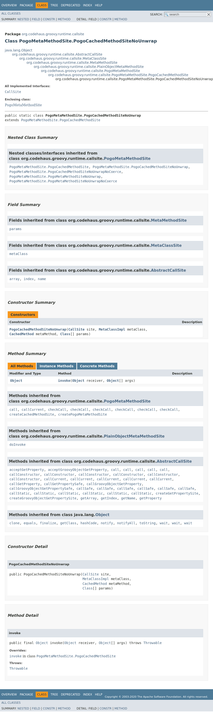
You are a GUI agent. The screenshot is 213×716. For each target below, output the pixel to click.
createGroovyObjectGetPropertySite (42, 498)
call (13, 409)
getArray (88, 498)
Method (64, 19)
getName (128, 498)
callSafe (84, 488)
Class (65, 334)
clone (14, 523)
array (14, 279)
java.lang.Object (18, 50)
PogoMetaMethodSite (23, 105)
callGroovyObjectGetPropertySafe (40, 488)
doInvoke (17, 445)
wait (164, 523)
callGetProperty (24, 484)
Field (36, 19)
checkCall (57, 409)
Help (98, 5)
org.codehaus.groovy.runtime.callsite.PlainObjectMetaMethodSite (89, 67)
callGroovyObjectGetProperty (114, 484)
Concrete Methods (97, 366)
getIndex (109, 498)
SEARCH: (156, 14)
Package (26, 5)
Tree (54, 5)
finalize (48, 523)
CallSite (13, 92)
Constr (49, 19)
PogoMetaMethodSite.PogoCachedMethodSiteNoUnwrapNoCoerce (65, 172)
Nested (23, 19)
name (42, 279)
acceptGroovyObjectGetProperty (77, 470)
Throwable (152, 643)
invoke (64, 381)
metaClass (18, 254)
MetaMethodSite (169, 220)
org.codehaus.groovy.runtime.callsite (53, 34)
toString (148, 523)
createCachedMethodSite (31, 414)
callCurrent (33, 409)
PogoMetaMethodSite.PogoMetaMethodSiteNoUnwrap (55, 176)
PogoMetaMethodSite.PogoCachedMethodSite (60, 120)
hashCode (88, 523)
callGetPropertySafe (63, 484)
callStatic (19, 493)
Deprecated (70, 5)
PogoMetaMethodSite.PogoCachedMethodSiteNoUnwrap (140, 167)
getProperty (150, 498)
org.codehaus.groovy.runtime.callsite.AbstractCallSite (57, 54)
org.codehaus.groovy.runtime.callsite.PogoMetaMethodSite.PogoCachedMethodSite (118, 75)
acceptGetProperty (26, 470)
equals (30, 523)
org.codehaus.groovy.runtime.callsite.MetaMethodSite (72, 62)
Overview (9, 5)
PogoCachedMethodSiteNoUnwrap (37, 329)
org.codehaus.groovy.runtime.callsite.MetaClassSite (62, 58)
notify (107, 523)
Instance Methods (56, 366)
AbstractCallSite (168, 270)
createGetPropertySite (177, 493)
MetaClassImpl (112, 329)
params (15, 229)
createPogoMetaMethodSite (82, 414)
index (29, 279)
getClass (68, 523)
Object (16, 381)
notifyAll (126, 523)
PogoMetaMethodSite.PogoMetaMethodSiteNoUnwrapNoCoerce (63, 181)
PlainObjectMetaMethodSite (134, 436)
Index (87, 5)
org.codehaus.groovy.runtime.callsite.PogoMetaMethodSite (90, 71)
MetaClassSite (166, 245)
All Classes (10, 13)
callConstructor (24, 474)
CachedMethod (21, 334)
